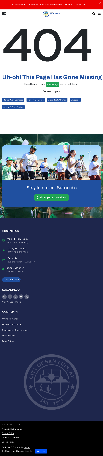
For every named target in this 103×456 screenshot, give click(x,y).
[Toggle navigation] (99, 13)
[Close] (99, 3)
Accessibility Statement (12, 429)
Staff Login (41, 451)
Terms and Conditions (12, 437)
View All (81, 4)
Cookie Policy (8, 442)
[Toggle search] (93, 13)
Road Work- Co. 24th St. (27, 4)
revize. (27, 447)
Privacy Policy (8, 433)
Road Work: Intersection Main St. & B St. (58, 4)
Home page (52, 84)
